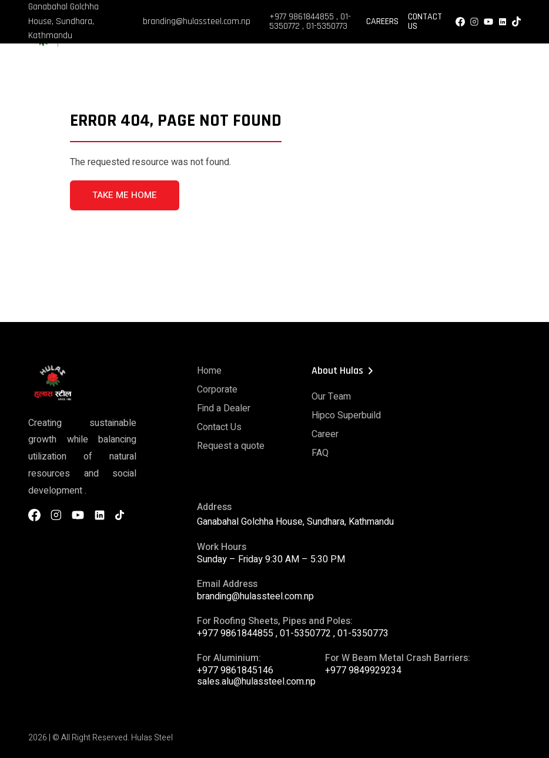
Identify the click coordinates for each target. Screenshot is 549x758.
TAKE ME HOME (124, 195)
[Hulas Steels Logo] (75, 45)
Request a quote (231, 446)
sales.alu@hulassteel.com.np (256, 682)
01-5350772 (305, 633)
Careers (382, 21)
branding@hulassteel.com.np (196, 21)
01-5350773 (326, 26)
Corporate (217, 390)
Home (209, 371)
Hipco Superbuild (346, 415)
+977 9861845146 (235, 670)
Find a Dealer (223, 408)
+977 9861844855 (301, 17)
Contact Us (425, 21)
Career (325, 434)
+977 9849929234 (363, 670)
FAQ (320, 453)
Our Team (331, 397)
